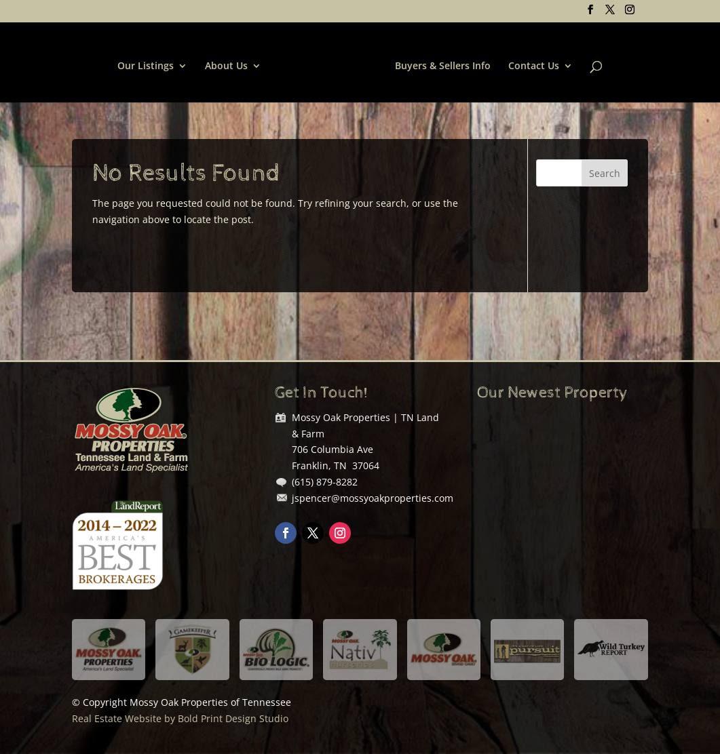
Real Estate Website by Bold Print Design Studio (180, 718)
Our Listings (145, 66)
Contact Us (533, 66)
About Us (226, 66)
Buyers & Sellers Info (443, 66)
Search (604, 173)
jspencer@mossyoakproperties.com (372, 498)
